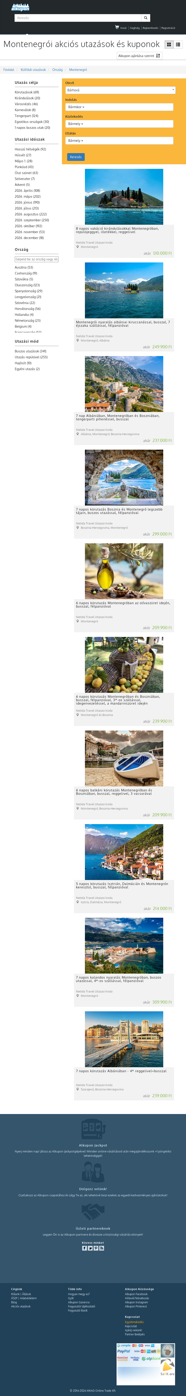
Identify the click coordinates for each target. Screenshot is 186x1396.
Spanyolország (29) (28, 291)
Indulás (71, 100)
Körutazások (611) (27, 92)
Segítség (135, 28)
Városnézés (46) (26, 104)
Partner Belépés (135, 1334)
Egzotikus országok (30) (32, 122)
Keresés (76, 157)
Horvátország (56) (28, 309)
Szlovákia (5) (24, 279)
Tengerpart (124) (26, 116)
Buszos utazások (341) (30, 351)
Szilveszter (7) (25, 179)
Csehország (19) (26, 273)
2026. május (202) (28, 196)
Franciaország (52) (28, 332)
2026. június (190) (27, 202)
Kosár (121, 28)
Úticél (69, 83)
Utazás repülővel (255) (31, 357)
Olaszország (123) (27, 285)
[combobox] (120, 90)
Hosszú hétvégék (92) (30, 149)
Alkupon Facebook (136, 1294)
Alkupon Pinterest (136, 1306)
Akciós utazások (21, 1306)
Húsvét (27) (23, 155)
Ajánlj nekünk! (133, 1330)
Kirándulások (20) (27, 98)
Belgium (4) (23, 326)
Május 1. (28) (23, 161)
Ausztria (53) (24, 267)
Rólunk (15, 1294)
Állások (26, 1294)
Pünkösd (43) (24, 167)
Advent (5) (22, 185)
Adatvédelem (28, 1298)
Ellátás (70, 133)
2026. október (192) (28, 226)
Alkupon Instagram (136, 1302)
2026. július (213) (27, 208)
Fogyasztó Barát (77, 1310)
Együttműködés (134, 1322)
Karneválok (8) (25, 110)
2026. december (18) (29, 238)
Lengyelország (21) (28, 297)
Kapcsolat (131, 1326)
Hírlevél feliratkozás (137, 1298)
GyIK (71, 1298)
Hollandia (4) (24, 315)
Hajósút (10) (23, 363)
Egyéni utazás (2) (27, 369)
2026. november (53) (30, 232)
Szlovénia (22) (25, 303)
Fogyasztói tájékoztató (81, 1306)
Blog (14, 1302)
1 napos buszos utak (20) (32, 128)
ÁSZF (14, 1298)
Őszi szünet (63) (26, 173)
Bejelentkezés (150, 28)
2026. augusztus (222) (31, 214)
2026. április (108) (27, 190)
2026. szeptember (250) (32, 220)
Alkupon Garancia (78, 1302)
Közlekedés (74, 116)
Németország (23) (28, 320)
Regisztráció (168, 28)
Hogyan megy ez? (79, 1294)
